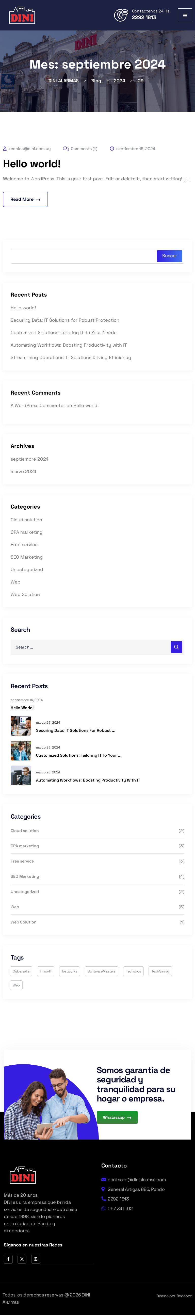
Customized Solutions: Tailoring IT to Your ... (79, 755)
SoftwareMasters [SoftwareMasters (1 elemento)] (102, 971)
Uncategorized (27, 569)
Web (16, 582)
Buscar (169, 255)
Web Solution (25, 594)
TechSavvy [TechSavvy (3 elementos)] (160, 971)
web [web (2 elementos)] (16, 985)
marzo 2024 (23, 471)
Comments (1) (80, 148)
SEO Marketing (27, 557)
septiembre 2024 (29, 459)
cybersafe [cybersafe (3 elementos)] (21, 971)
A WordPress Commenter (38, 405)
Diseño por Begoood (174, 1295)
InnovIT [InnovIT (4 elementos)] (46, 971)
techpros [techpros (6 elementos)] (133, 971)
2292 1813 (144, 17)
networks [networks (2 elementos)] (69, 971)
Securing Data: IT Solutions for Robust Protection (65, 320)
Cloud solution (26, 520)
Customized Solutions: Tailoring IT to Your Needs (63, 332)
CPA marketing (27, 532)
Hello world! (32, 163)
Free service (24, 544)
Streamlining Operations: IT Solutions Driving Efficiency (71, 357)
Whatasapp (117, 1117)
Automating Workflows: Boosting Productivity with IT (69, 345)
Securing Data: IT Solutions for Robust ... (76, 730)
